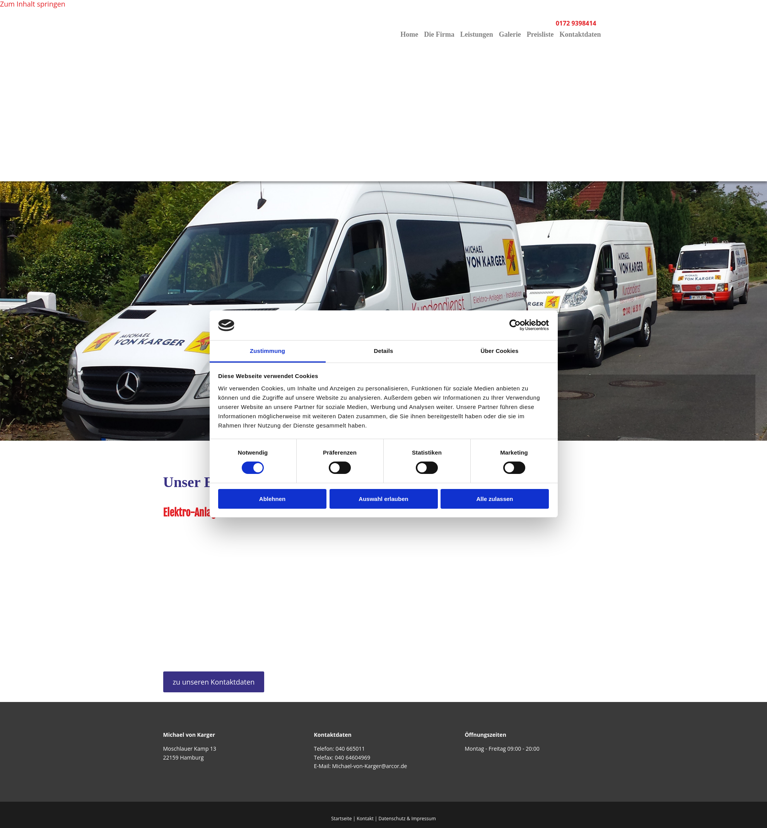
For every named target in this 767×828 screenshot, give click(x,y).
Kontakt (365, 818)
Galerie (509, 34)
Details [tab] (383, 351)
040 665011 (350, 748)
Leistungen (475, 34)
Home (407, 34)
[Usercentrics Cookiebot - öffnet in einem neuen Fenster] (515, 325)
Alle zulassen (494, 499)
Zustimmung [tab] (267, 351)
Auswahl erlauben (383, 499)
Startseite (341, 818)
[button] (214, 681)
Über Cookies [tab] (500, 351)
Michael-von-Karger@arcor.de (369, 766)
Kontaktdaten (580, 34)
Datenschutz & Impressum (407, 818)
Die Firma (437, 34)
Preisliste (539, 34)
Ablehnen (272, 499)
